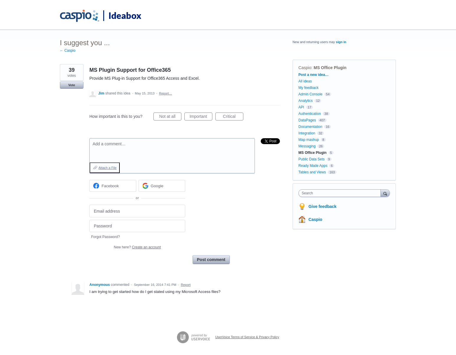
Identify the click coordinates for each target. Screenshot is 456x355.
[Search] (385, 193)
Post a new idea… (313, 75)
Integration (306, 133)
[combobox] (341, 193)
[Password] (137, 226)
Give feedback (323, 206)
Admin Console (310, 94)
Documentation (310, 127)
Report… (165, 93)
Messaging (307, 146)
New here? (137, 247)
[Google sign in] (162, 186)
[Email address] (137, 211)
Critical (233, 117)
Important (201, 117)
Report (186, 284)
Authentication (309, 114)
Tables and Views (312, 172)
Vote (71, 85)
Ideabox (125, 15)
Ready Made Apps (312, 166)
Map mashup (308, 140)
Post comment (211, 259)
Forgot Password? (105, 237)
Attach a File (108, 168)
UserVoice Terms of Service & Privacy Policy (247, 337)
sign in (341, 42)
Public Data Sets (311, 159)
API (301, 107)
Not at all (170, 117)
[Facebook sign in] (112, 186)
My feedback (308, 88)
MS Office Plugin (330, 67)
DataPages (307, 120)
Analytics (305, 101)
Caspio (304, 67)
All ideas (305, 81)
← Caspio (68, 50)
